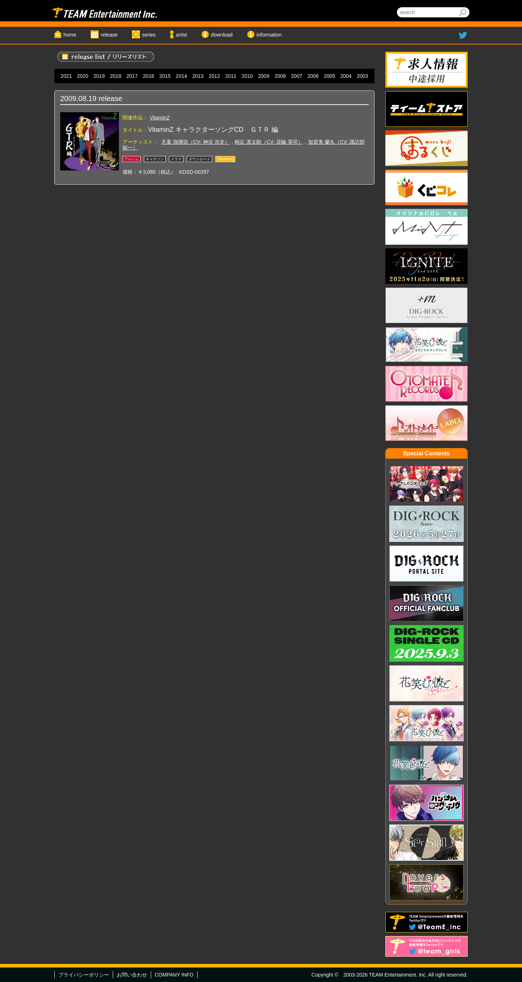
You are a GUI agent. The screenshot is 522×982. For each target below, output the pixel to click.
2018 (115, 76)
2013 (197, 76)
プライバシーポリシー (83, 975)
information (269, 35)
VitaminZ (160, 118)
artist (181, 35)
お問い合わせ (132, 975)
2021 (66, 76)
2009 (263, 76)
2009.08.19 (78, 98)
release (109, 35)
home (69, 35)
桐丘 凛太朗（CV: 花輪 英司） (269, 142)
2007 (296, 76)
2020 (82, 76)
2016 (148, 76)
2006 (313, 76)
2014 (181, 76)
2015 (164, 76)
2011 (230, 76)
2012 (214, 76)
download (222, 35)
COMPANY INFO (174, 975)
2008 (280, 76)
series (149, 35)
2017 (132, 76)
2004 (346, 76)
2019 (99, 76)
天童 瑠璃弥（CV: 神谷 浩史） (195, 142)
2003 (362, 76)
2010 (247, 76)
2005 (329, 76)
